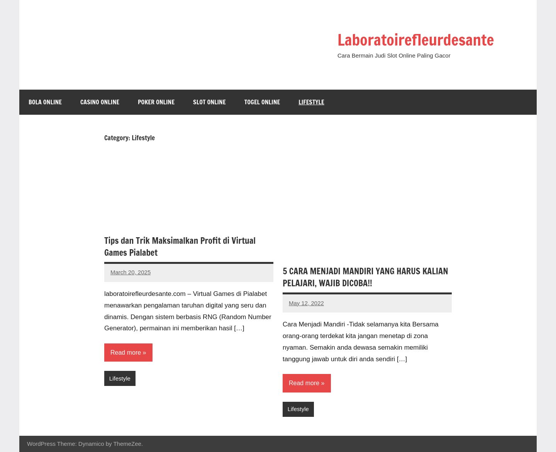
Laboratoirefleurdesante (415, 40)
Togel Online (262, 102)
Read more (125, 352)
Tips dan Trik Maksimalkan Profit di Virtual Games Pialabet (180, 246)
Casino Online (99, 102)
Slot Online (209, 102)
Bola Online (45, 102)
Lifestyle (311, 102)
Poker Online (156, 102)
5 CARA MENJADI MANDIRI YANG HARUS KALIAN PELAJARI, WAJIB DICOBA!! (365, 277)
